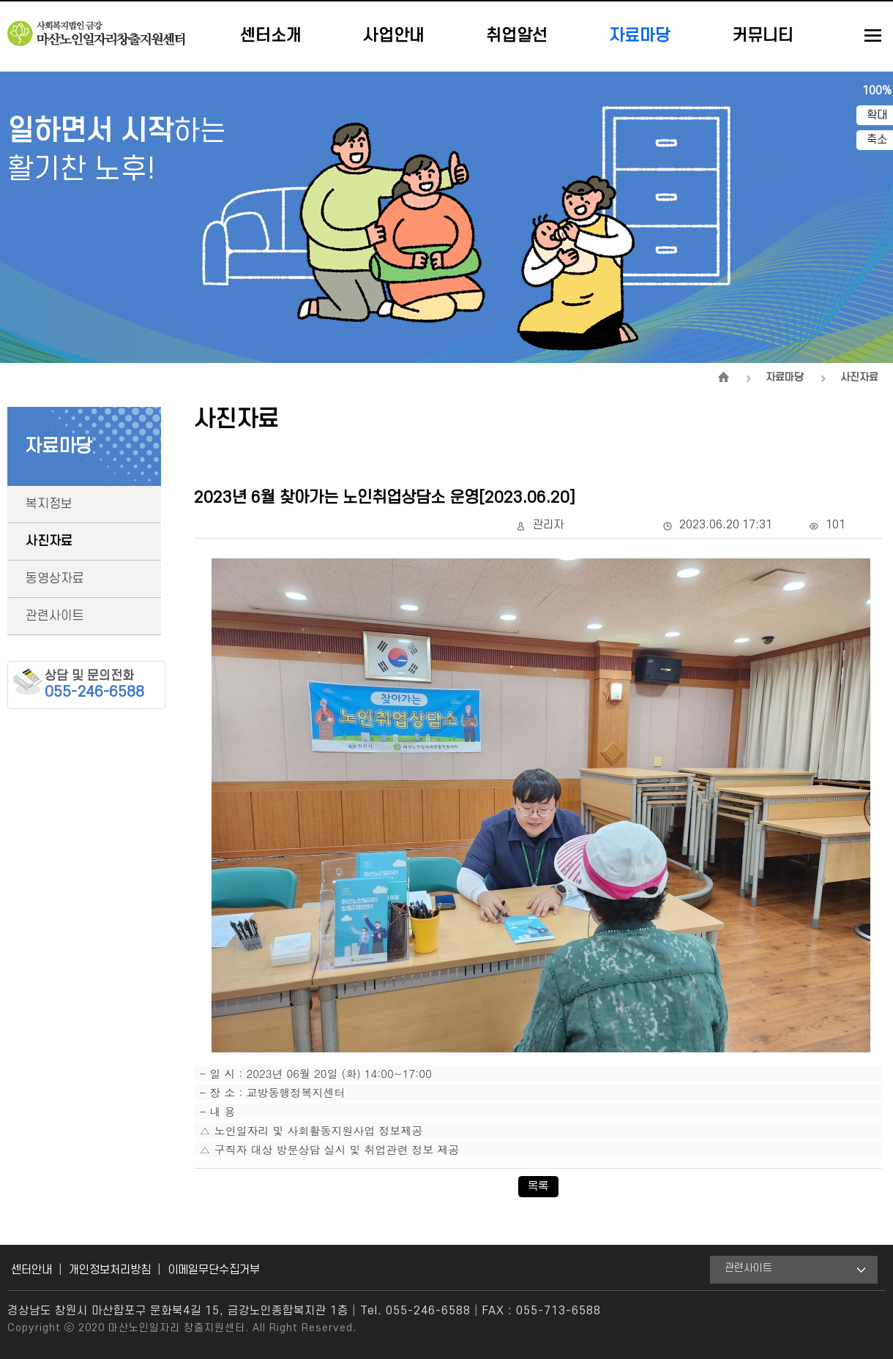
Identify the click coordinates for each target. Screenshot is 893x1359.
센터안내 (31, 1269)
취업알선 (517, 36)
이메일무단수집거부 (214, 1269)
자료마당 (639, 36)
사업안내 (394, 36)
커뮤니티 (762, 36)
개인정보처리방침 (110, 1269)
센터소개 (271, 36)
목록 (538, 1186)
